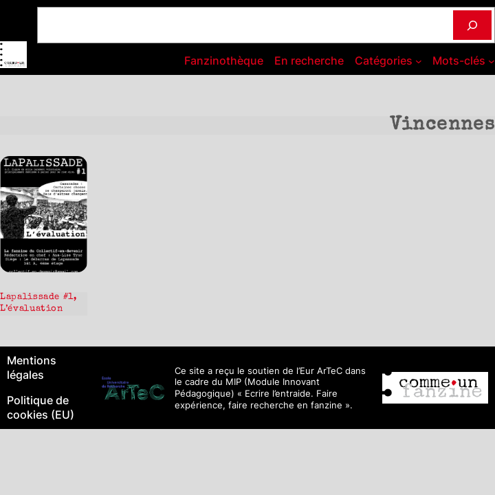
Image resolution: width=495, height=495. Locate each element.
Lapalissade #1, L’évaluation (38, 303)
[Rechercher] (472, 25)
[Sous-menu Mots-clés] (491, 61)
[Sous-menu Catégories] (418, 61)
